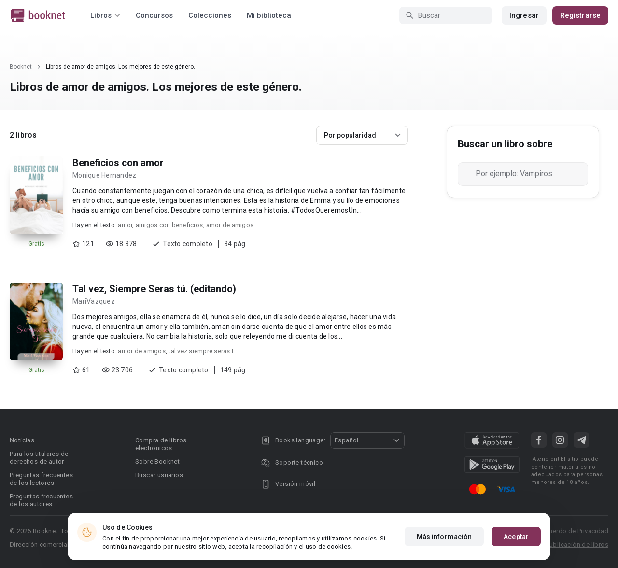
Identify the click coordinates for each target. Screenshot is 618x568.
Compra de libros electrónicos (160, 444)
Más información (444, 536)
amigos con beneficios (169, 224)
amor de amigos (230, 224)
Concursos (154, 15)
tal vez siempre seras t (201, 351)
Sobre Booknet (157, 461)
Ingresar (524, 15)
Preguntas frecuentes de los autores (41, 500)
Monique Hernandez (104, 175)
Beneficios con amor (118, 163)
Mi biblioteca (269, 15)
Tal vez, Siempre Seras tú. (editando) (154, 289)
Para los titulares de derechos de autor (39, 457)
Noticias (22, 440)
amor (125, 224)
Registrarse (580, 15)
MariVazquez (93, 301)
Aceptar (516, 536)
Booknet (21, 66)
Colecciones (209, 15)
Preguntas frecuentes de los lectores (41, 478)
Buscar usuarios (159, 475)
